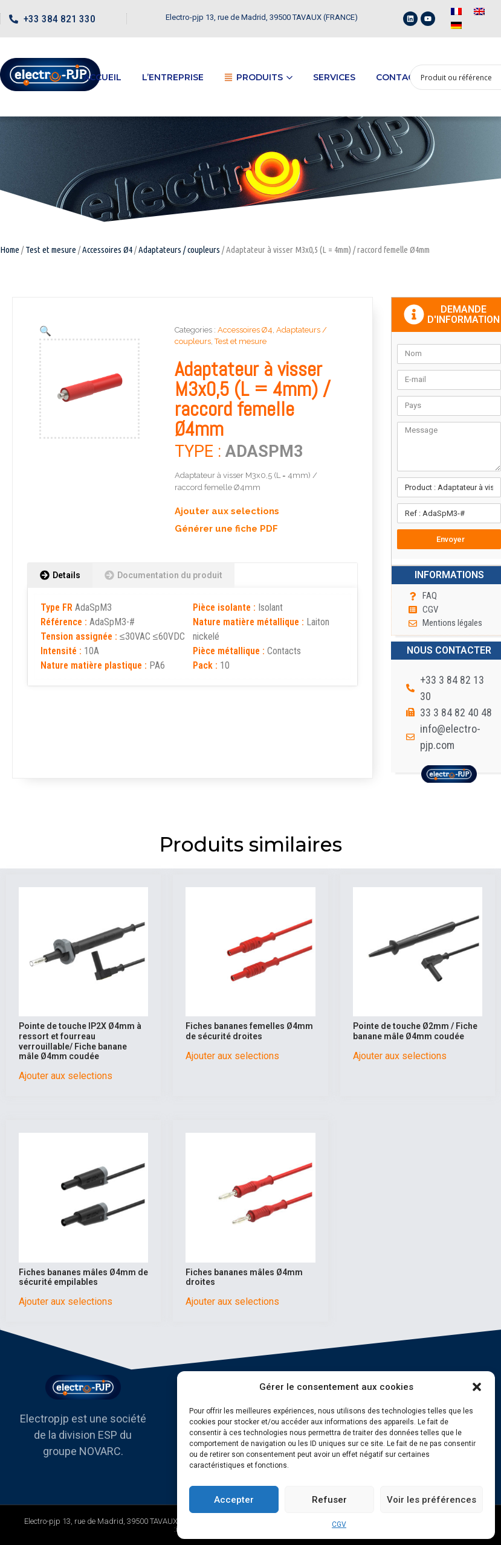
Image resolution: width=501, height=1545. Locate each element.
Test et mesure (50, 249)
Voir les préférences (431, 1499)
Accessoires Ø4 (107, 249)
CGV (339, 1524)
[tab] (60, 575)
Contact (398, 77)
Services (334, 77)
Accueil (102, 77)
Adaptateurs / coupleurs (179, 249)
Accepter (234, 1499)
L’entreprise (173, 77)
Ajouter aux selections (227, 511)
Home (9, 249)
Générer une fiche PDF (226, 528)
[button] (477, 1387)
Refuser (329, 1499)
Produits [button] (258, 77)
